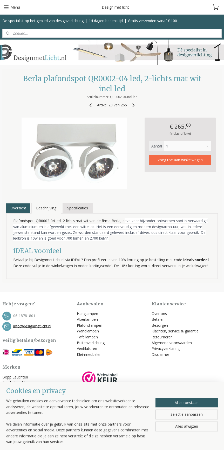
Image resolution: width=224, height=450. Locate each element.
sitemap (131, 440)
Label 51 (9, 394)
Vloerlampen (87, 319)
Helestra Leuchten (17, 388)
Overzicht (18, 207)
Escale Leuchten (16, 382)
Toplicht (9, 400)
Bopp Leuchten (15, 377)
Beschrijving (46, 207)
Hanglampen (87, 313)
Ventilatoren (87, 348)
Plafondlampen (89, 325)
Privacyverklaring (166, 348)
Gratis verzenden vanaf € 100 (152, 20)
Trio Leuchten (14, 406)
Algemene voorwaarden (172, 342)
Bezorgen (160, 325)
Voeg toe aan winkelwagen (180, 159)
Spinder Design (15, 411)
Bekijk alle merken (19, 417)
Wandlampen (88, 331)
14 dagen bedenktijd (106, 20)
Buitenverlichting (91, 342)
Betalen (158, 319)
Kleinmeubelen (89, 354)
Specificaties (77, 207)
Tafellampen (87, 337)
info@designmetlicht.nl (32, 325)
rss (142, 440)
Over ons (159, 313)
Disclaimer (160, 354)
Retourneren (162, 337)
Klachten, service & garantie (175, 331)
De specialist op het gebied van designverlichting (43, 20)
